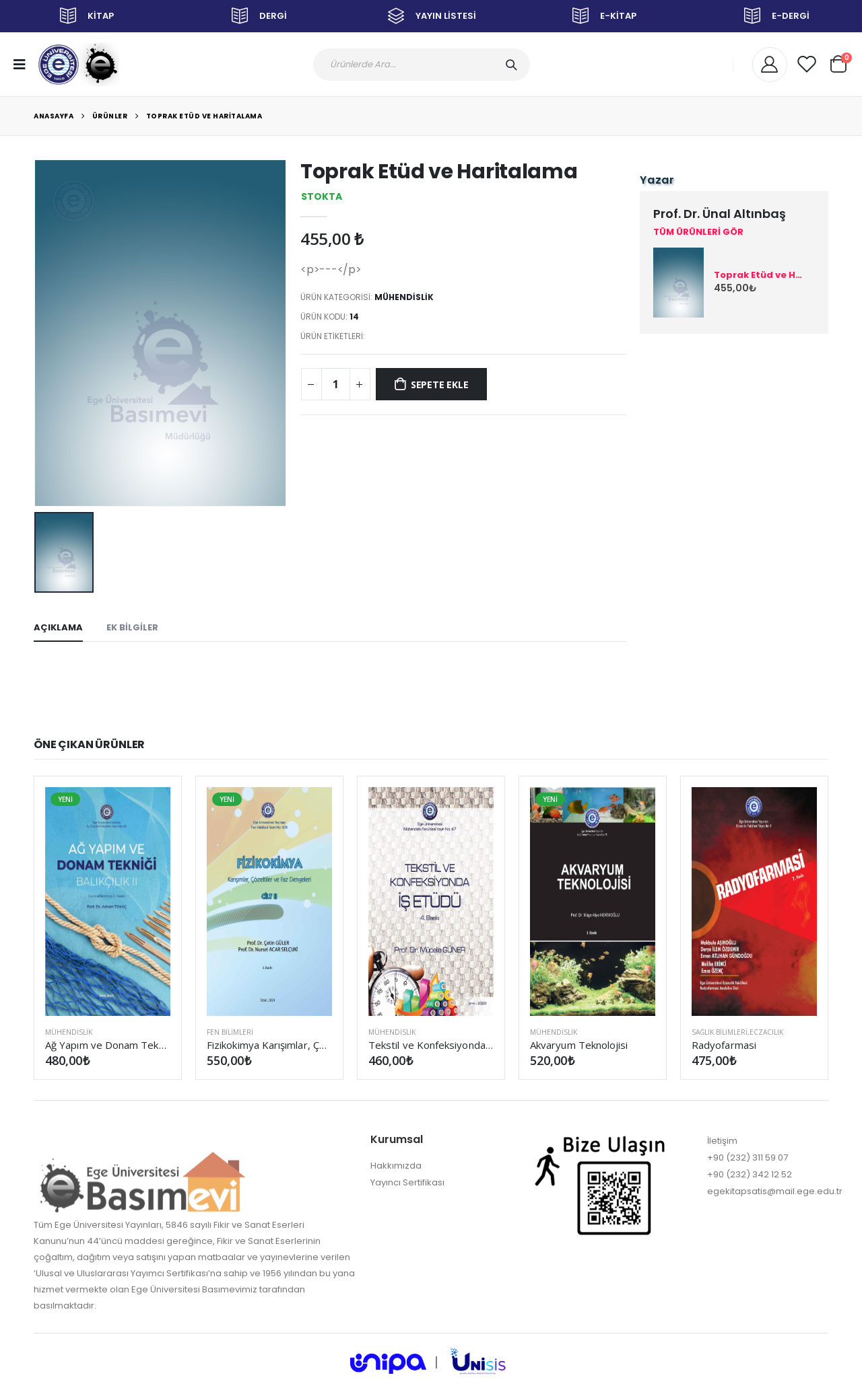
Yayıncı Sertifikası (407, 1182)
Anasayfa (53, 116)
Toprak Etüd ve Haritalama (204, 116)
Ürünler (110, 116)
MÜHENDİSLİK (404, 297)
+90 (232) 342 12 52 (749, 1174)
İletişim (722, 1140)
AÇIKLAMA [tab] (58, 627)
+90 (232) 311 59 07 (747, 1157)
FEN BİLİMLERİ (230, 1032)
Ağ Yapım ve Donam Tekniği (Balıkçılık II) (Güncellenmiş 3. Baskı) (107, 1045)
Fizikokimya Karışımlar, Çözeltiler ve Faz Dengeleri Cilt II (269, 1045)
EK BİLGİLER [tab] (132, 627)
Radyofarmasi (724, 1045)
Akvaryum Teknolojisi (579, 1045)
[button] (838, 62)
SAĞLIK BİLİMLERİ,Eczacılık (737, 1032)
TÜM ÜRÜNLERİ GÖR (698, 232)
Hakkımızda (396, 1165)
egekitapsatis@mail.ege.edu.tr (774, 1191)
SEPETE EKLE (440, 384)
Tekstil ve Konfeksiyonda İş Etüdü (431, 1045)
